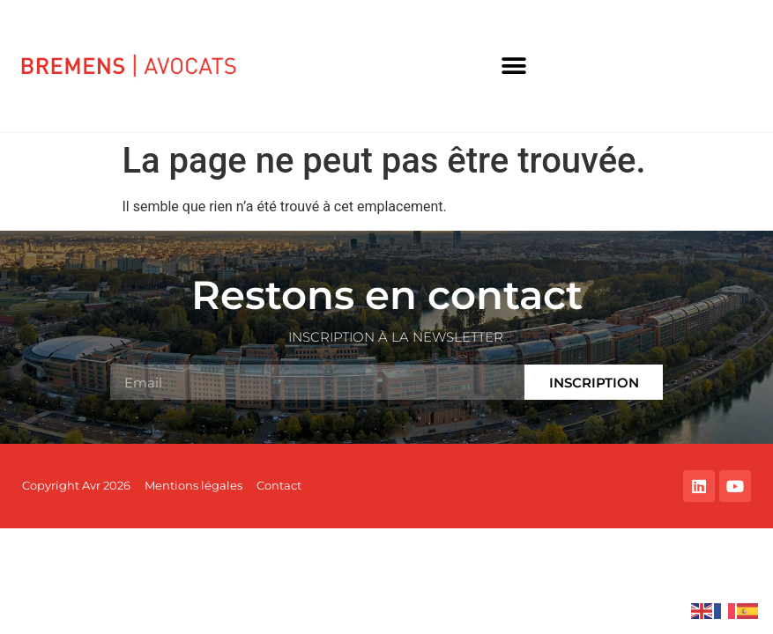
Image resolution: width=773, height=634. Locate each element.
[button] (514, 66)
